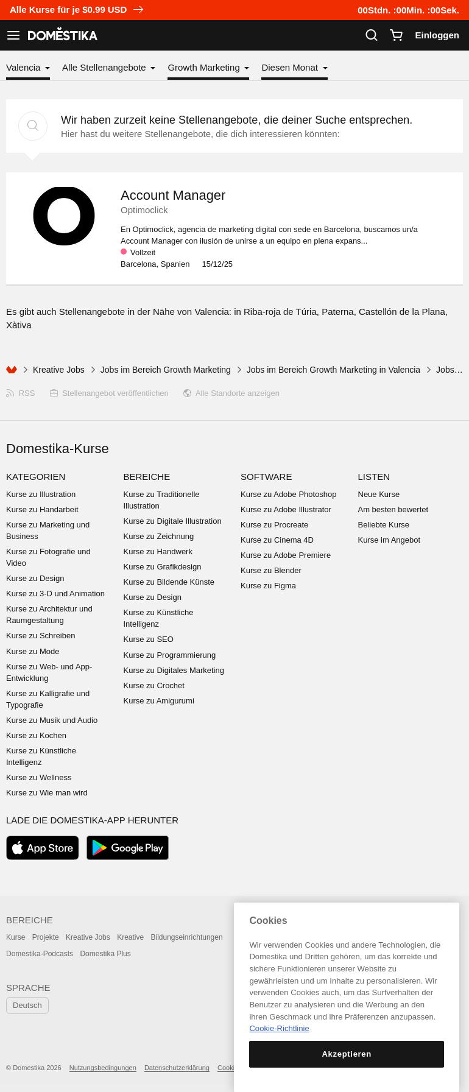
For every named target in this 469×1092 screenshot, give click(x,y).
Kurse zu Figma (268, 585)
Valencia (24, 67)
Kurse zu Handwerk (158, 551)
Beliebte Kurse (384, 524)
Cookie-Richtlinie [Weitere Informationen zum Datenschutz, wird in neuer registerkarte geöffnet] (279, 1028)
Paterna (338, 311)
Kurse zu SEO (149, 639)
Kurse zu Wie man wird (47, 792)
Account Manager (173, 195)
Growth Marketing (205, 67)
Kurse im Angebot (389, 539)
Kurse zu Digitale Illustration (173, 521)
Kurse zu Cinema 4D (277, 539)
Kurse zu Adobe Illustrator (286, 509)
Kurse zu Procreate (274, 524)
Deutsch (27, 1005)
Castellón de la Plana (402, 311)
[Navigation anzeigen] (13, 35)
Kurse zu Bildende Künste (169, 582)
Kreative (130, 937)
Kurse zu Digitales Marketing (174, 670)
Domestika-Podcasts (39, 953)
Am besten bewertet (393, 509)
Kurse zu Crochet (154, 685)
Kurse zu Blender (271, 570)
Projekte (45, 937)
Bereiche (147, 476)
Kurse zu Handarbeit (42, 509)
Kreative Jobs (59, 370)
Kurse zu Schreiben (40, 635)
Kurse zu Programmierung (170, 655)
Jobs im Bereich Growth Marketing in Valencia (333, 370)
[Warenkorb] (396, 35)
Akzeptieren (347, 1054)
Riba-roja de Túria (280, 311)
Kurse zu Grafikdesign (163, 566)
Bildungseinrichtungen (187, 937)
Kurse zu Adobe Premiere (286, 555)
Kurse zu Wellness (38, 777)
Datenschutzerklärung (177, 1067)
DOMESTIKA (61, 35)
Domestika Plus (105, 953)
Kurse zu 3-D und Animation (55, 593)
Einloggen (437, 35)
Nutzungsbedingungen (102, 1067)
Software (266, 476)
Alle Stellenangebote (105, 67)
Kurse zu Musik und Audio (51, 720)
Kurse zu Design (35, 578)
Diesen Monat (290, 67)
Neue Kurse (379, 494)
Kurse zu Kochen (36, 735)
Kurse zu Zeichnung (159, 536)
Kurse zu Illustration (41, 494)
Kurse (15, 937)
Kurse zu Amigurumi (159, 700)
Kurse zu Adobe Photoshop (289, 494)
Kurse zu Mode (32, 651)
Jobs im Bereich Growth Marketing (165, 370)
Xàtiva (19, 325)
